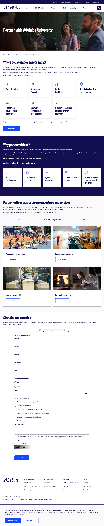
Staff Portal (78, 2)
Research (66, 479)
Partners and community (70, 482)
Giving (87, 2)
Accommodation (48, 489)
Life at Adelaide (48, 479)
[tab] (19, 220)
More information (30, 520)
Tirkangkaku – (12, 496)
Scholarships (28, 489)
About (85, 479)
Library (55, 2)
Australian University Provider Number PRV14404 (17, 499)
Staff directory (87, 486)
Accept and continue (13, 520)
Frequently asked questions (32, 486)
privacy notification (16, 512)
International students (50, 486)
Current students (66, 2)
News (65, 489)
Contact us (96, 2)
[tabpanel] (52, 266)
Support (85, 482)
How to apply (28, 482)
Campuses (47, 482)
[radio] (52, 382)
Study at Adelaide (29, 479)
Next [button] (21, 458)
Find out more (13, 260)
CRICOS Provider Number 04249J (43, 499)
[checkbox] (52, 401)
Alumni (65, 486)
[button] (98, 508)
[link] (40, 330)
